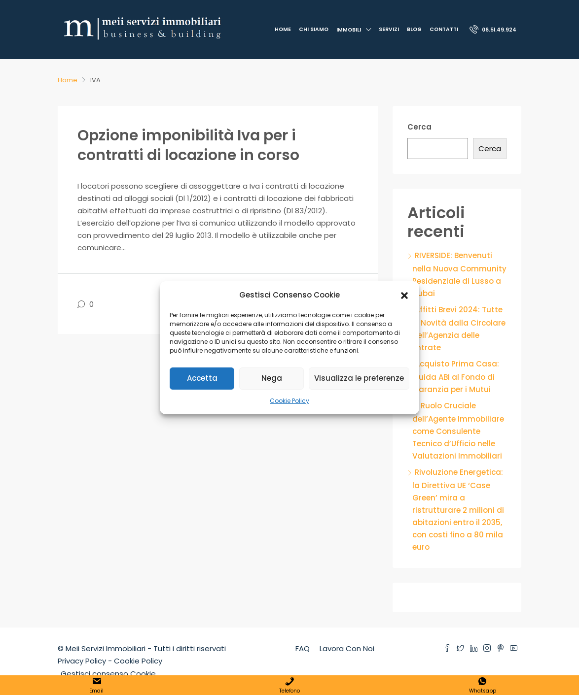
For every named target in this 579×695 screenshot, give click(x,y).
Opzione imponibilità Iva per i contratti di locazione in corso (188, 145)
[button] (404, 294)
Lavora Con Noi (347, 648)
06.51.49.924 (493, 29)
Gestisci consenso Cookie (108, 673)
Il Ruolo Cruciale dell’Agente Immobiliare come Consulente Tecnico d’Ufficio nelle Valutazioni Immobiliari (458, 430)
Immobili (348, 29)
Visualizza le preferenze (359, 378)
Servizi (389, 29)
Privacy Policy (82, 661)
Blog (414, 29)
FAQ (302, 648)
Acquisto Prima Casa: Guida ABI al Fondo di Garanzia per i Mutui (455, 377)
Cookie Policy (289, 401)
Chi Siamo (313, 29)
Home (283, 29)
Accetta (202, 378)
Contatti (444, 29)
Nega (271, 378)
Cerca (419, 127)
